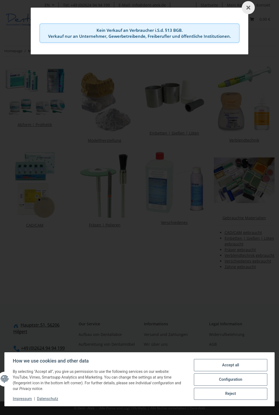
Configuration (229, 379)
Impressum (22, 399)
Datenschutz (48, 399)
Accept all (230, 365)
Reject (230, 393)
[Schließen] (248, 7)
